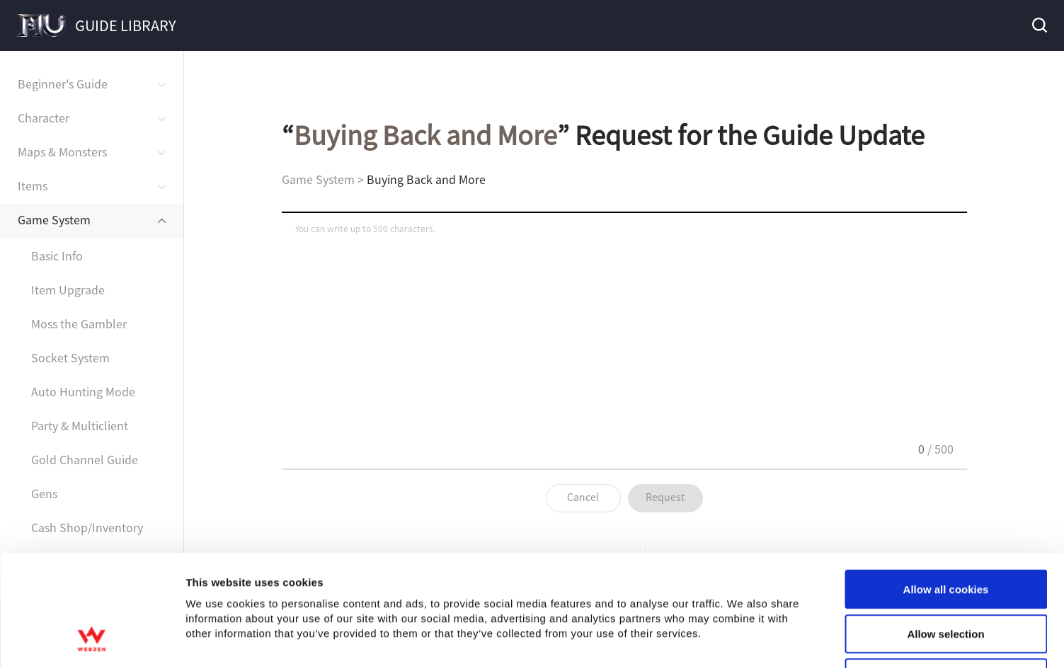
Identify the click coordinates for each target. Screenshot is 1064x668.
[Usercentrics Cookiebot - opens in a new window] (92, 640)
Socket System (70, 357)
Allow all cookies (946, 488)
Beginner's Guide (63, 83)
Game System (54, 219)
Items (32, 185)
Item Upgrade (68, 289)
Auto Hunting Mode (83, 391)
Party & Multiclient (79, 425)
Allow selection (945, 532)
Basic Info (57, 255)
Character (43, 117)
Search (1038, 25)
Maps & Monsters (62, 151)
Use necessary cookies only (946, 576)
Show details (743, 640)
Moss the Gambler (79, 323)
